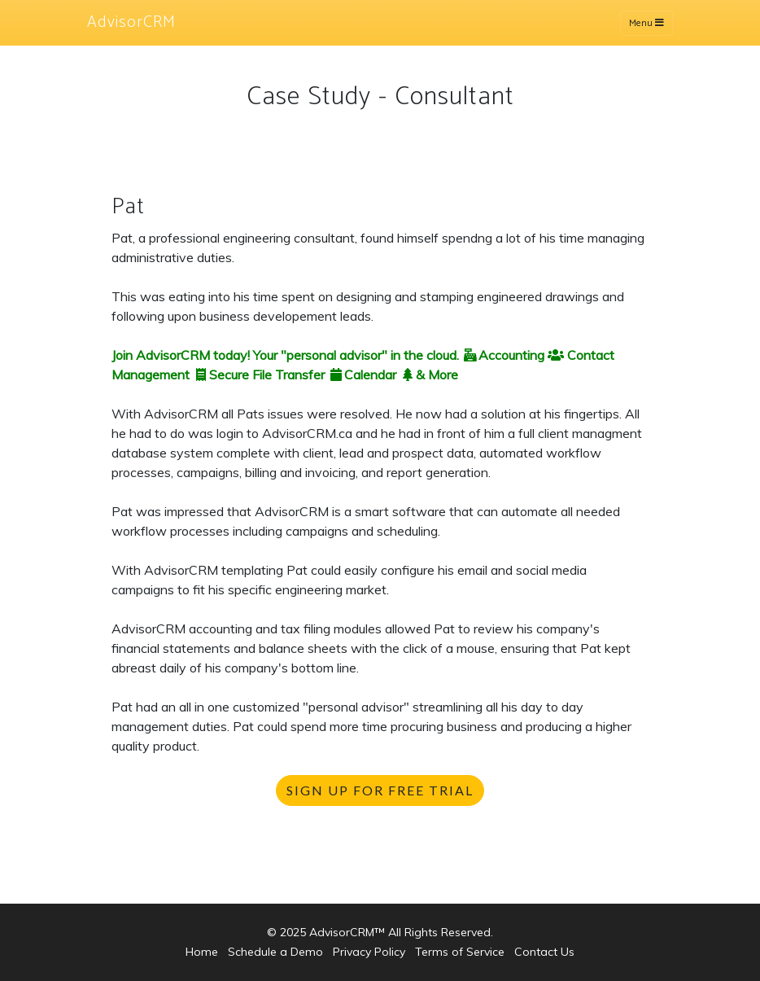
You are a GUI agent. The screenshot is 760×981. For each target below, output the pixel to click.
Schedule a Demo (275, 951)
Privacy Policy (369, 951)
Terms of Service (459, 951)
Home (202, 951)
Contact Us (544, 951)
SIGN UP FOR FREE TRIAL (380, 790)
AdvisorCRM (131, 22)
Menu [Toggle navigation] (646, 23)
